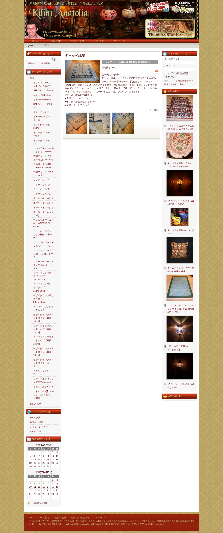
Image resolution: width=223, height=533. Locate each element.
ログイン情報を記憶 (177, 73)
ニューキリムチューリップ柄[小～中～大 (43, 234)
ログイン (44, 45)
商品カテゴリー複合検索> (39, 63)
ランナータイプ (41, 180)
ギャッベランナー (42, 112)
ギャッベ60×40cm (42, 95)
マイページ (119, 41)
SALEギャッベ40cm (43, 90)
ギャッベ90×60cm (42, 99)
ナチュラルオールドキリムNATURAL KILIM (43, 223)
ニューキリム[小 (41, 184)
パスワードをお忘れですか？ (178, 81)
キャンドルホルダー (43, 386)
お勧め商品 (35, 404)
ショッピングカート (98, 41)
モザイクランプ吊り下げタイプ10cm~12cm (43, 276)
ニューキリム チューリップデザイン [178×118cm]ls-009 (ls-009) (181, 308)
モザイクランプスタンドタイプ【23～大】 (43, 363)
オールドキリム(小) (43, 198)
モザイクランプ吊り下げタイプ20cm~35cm (43, 298)
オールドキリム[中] (43, 202)
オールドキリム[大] (43, 207)
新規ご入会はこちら (174, 84)
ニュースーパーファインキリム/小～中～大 (43, 264)
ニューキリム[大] (41, 193)
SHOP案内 (56, 41)
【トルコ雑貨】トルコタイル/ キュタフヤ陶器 (43, 394)
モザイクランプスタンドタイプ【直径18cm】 (43, 351)
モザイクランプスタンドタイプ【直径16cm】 (43, 340)
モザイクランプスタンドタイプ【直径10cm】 (43, 318)
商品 (32, 77)
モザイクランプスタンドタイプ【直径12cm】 (43, 329)
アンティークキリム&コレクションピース (43, 253)
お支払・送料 (77, 41)
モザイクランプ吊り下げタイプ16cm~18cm (43, 287)
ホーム (35, 41)
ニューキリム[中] (41, 189)
